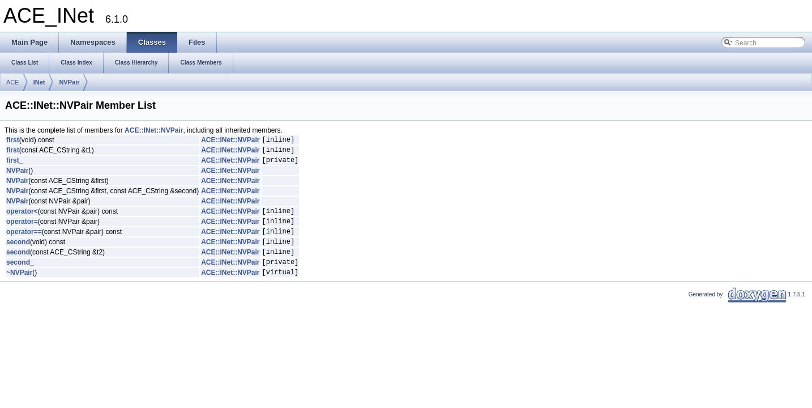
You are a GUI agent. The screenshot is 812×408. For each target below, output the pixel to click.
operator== (24, 241)
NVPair (69, 82)
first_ (14, 165)
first (12, 141)
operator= (22, 229)
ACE (12, 82)
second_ (20, 277)
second (18, 253)
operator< (22, 218)
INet (39, 82)
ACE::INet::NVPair (154, 130)
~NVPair (19, 289)
